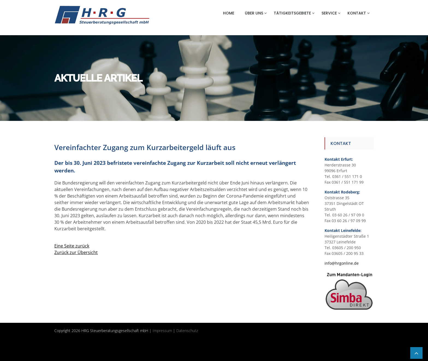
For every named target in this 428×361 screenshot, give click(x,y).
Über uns (254, 13)
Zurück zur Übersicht (76, 252)
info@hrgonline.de (342, 263)
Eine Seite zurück (71, 246)
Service (329, 13)
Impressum (162, 330)
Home (228, 13)
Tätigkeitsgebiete (292, 13)
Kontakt (356, 13)
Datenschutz (187, 330)
